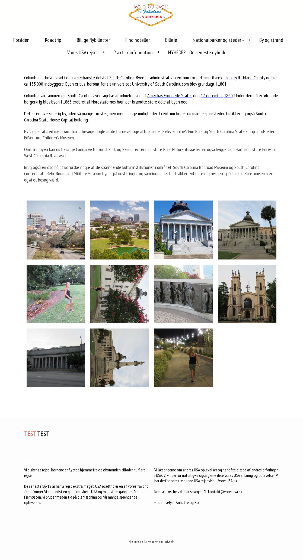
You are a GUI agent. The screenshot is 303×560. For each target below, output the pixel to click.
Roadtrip (53, 39)
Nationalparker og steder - (218, 39)
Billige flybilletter (93, 39)
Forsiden (21, 39)
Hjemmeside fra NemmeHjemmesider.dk (151, 541)
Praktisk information (133, 52)
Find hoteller (137, 39)
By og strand (271, 39)
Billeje (171, 39)
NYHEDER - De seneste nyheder (198, 52)
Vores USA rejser (82, 52)
